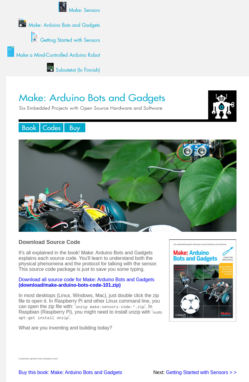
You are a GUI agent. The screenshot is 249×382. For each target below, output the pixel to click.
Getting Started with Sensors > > (201, 372)
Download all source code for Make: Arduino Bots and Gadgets (87, 282)
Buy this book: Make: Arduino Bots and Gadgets (70, 372)
